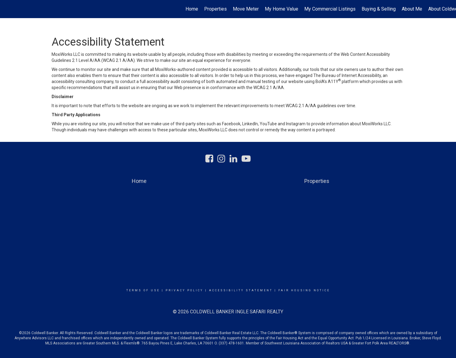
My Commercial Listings (330, 9)
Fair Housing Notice (304, 290)
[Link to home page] (8, 9)
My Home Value (281, 9)
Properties (215, 9)
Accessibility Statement (241, 290)
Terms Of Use (143, 290)
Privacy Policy (184, 290)
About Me (412, 9)
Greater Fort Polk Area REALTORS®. (381, 343)
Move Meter (246, 9)
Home (191, 9)
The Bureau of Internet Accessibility (347, 75)
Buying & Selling (379, 9)
